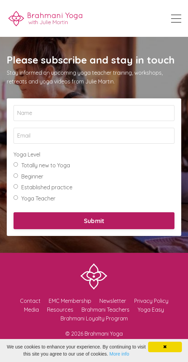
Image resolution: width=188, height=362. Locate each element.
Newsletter (112, 300)
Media (31, 309)
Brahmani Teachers (105, 309)
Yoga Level (27, 154)
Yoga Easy (151, 309)
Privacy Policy (151, 300)
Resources (60, 309)
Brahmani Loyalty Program (94, 318)
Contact (30, 300)
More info (119, 354)
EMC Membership (70, 300)
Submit (94, 221)
